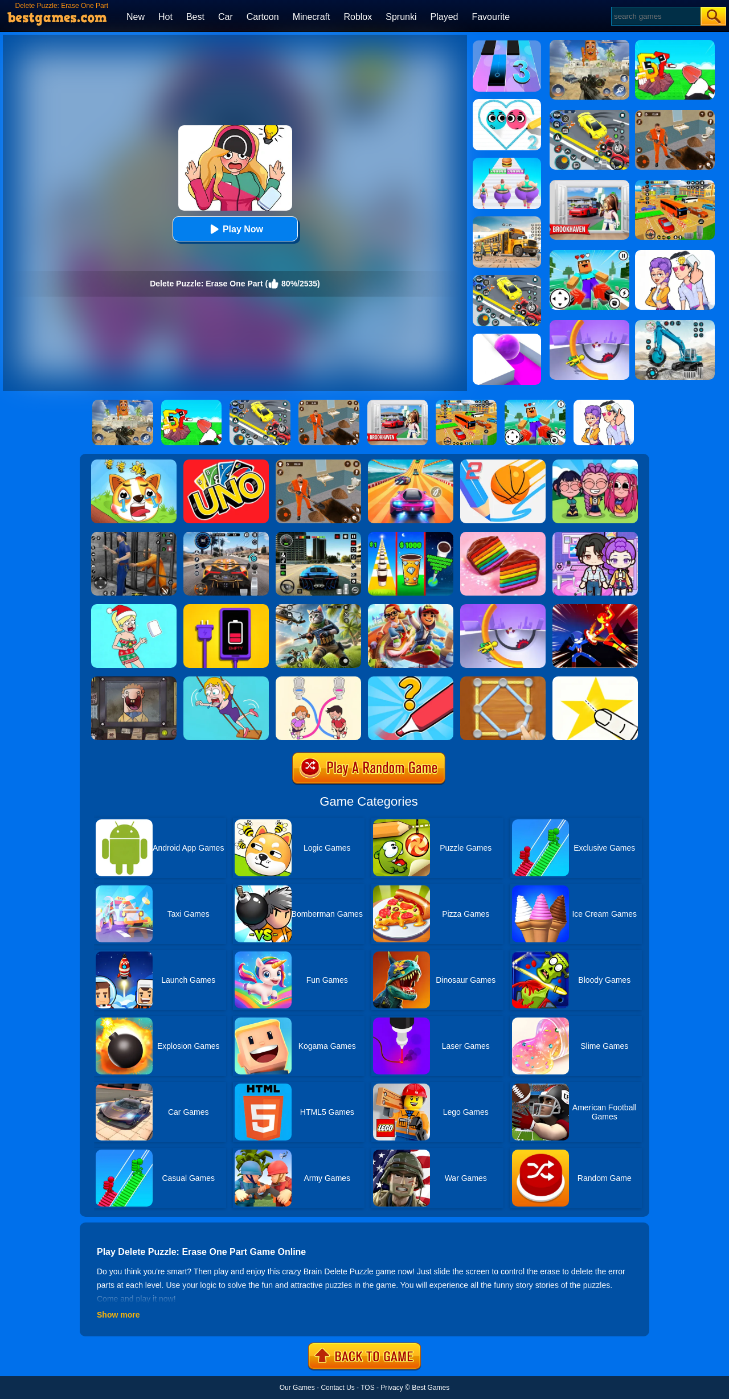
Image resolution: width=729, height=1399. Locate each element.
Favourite (491, 17)
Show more (118, 1314)
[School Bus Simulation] (507, 220)
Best (195, 17)
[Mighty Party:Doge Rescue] (134, 463)
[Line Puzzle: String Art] (503, 680)
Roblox (357, 17)
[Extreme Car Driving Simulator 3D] (318, 536)
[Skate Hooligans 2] (410, 608)
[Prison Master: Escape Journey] (318, 463)
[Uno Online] (226, 463)
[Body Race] (507, 162)
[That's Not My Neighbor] (134, 680)
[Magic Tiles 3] (507, 44)
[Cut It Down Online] (595, 680)
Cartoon (263, 17)
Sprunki (401, 17)
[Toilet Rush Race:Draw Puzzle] (318, 680)
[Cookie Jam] (503, 536)
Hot (165, 17)
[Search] (655, 16)
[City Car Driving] (226, 536)
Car (225, 17)
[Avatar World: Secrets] (595, 536)
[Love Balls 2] (507, 103)
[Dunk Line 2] (503, 463)
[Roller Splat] (507, 338)
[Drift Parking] (507, 279)
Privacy (391, 1388)
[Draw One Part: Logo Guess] (410, 680)
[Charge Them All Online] (226, 608)
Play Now (235, 229)
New (135, 17)
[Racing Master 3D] (410, 463)
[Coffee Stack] (410, 536)
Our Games (297, 1388)
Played (444, 17)
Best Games (430, 1388)
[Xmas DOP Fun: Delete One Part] (134, 608)
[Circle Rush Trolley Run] (503, 608)
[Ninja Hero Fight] (595, 608)
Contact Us (337, 1388)
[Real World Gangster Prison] (134, 536)
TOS (367, 1388)
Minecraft (311, 17)
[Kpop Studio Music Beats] (595, 463)
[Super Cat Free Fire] (318, 608)
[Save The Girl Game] (226, 680)
